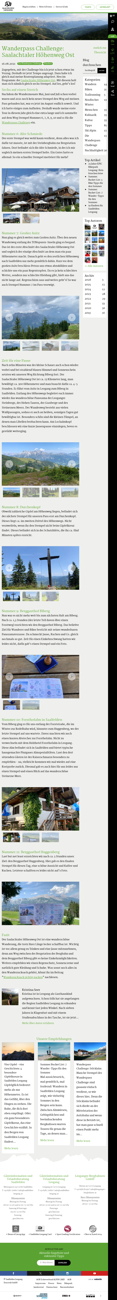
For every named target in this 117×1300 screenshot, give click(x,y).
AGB (69, 1279)
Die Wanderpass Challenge (29, 63)
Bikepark (68, 1283)
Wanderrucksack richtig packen (23, 977)
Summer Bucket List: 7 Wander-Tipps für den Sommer (96, 196)
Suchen (101, 71)
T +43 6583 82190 (81, 1189)
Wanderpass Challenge (16, 123)
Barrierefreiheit (67, 1287)
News (59, 1283)
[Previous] (9, 190)
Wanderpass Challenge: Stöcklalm (89, 1067)
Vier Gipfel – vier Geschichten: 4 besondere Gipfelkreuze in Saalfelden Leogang (15, 1073)
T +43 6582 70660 (9, 1190)
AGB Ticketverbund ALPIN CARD (50, 1279)
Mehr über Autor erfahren (38, 1023)
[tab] (112, 15)
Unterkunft (105, 7)
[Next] (72, 190)
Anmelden (62, 1263)
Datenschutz (51, 1287)
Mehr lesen (11, 1149)
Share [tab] (112, 93)
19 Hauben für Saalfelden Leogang (95, 209)
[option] (40, 190)
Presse (51, 1283)
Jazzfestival (39, 1287)
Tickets (88, 7)
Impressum (40, 1283)
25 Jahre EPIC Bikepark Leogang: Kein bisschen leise (95, 168)
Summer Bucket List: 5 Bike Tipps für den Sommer (95, 181)
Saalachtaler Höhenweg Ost (38, 81)
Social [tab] (112, 84)
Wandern (48, 63)
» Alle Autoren (94, 266)
